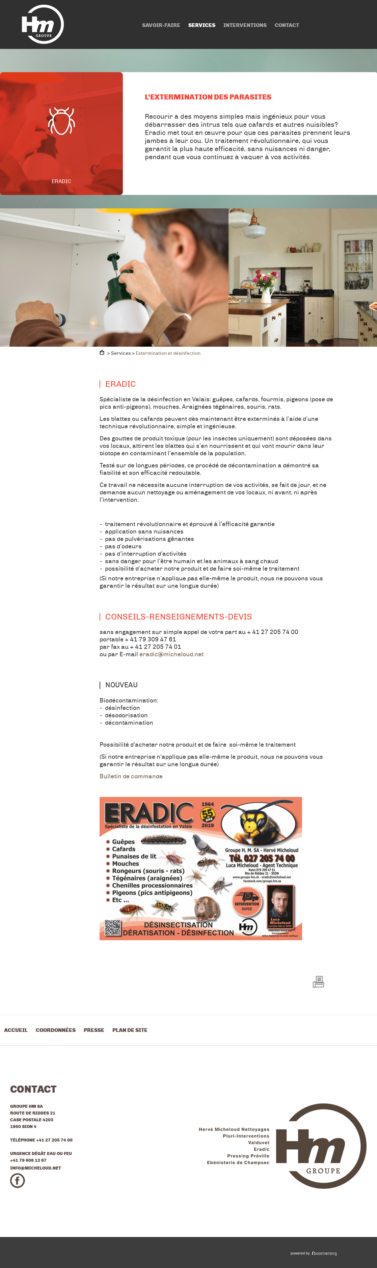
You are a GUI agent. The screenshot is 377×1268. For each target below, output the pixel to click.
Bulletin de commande (131, 776)
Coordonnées (56, 1030)
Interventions (245, 25)
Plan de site (129, 1030)
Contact (287, 25)
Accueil (16, 1030)
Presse (94, 1030)
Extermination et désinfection (168, 353)
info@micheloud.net (35, 1168)
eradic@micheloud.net (171, 654)
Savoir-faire (161, 25)
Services (201, 25)
